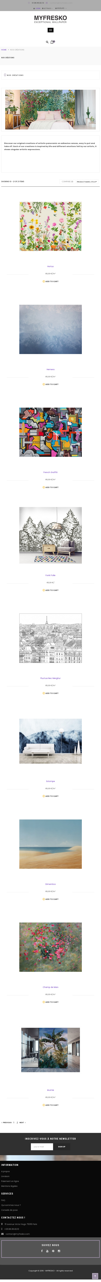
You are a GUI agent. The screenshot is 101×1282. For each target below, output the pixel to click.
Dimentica (50, 884)
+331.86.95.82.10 (10, 1229)
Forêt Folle (50, 575)
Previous (6, 1122)
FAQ (3, 1200)
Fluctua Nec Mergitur (50, 678)
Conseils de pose (9, 1210)
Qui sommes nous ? (11, 1205)
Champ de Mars (50, 987)
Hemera (50, 369)
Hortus (50, 266)
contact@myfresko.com (61, 3)
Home (4, 49)
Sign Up (61, 1147)
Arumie (50, 1090)
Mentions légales (9, 1186)
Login (36, 8)
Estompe (50, 781)
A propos (5, 1171)
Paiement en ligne (10, 1181)
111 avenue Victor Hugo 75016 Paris (19, 1224)
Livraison (5, 1176)
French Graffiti (50, 472)
